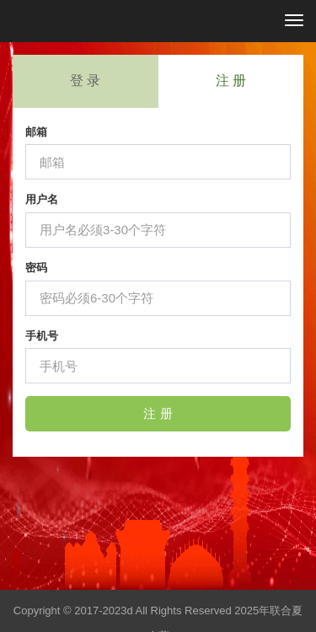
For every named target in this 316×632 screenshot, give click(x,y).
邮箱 (36, 132)
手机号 (41, 335)
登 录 (85, 80)
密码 (36, 267)
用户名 (41, 199)
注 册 (231, 80)
